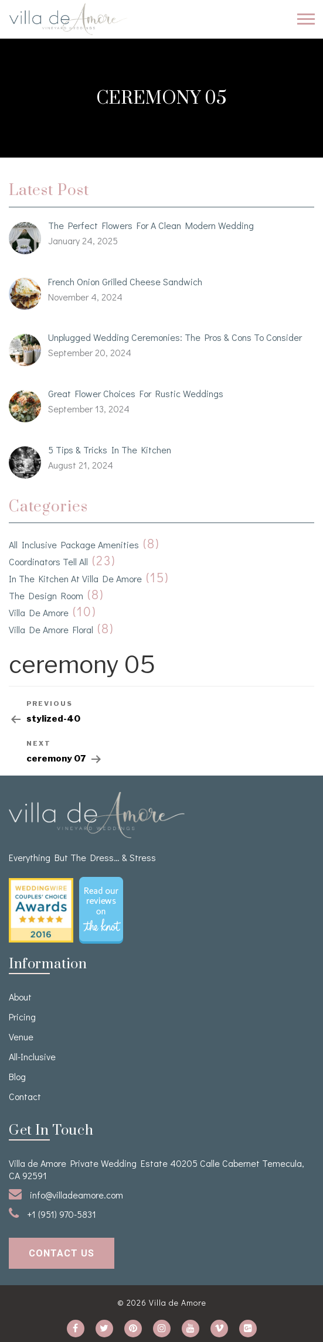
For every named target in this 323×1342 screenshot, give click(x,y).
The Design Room (46, 595)
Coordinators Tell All (48, 561)
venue (21, 1036)
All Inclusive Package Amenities (74, 544)
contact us (61, 1253)
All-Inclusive (32, 1056)
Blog (17, 1076)
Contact (25, 1096)
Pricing (22, 1016)
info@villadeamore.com (66, 1194)
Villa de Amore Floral (51, 629)
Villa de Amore (39, 612)
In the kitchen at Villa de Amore (75, 578)
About (20, 997)
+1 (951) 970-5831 (52, 1213)
